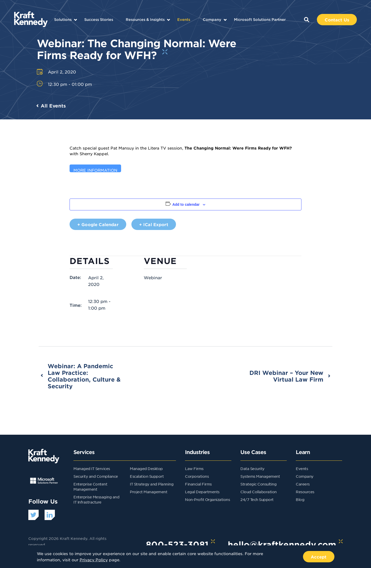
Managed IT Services (91, 468)
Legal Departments (202, 491)
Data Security (252, 468)
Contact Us (337, 19)
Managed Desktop (146, 468)
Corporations (197, 476)
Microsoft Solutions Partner (260, 19)
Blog (300, 499)
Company (212, 19)
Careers (303, 484)
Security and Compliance (95, 476)
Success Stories (98, 19)
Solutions (63, 19)
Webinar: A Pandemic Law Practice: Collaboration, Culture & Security (84, 376)
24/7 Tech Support (257, 499)
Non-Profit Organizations (207, 499)
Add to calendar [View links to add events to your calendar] (186, 204)
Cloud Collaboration (258, 491)
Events (183, 19)
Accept (319, 556)
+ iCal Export (153, 224)
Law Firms (194, 468)
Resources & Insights (145, 19)
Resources (305, 491)
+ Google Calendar (98, 224)
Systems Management (260, 476)
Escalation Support (147, 476)
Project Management (148, 491)
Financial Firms (198, 484)
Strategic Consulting (258, 484)
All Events (53, 106)
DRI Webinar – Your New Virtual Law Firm (286, 376)
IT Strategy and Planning (151, 484)
